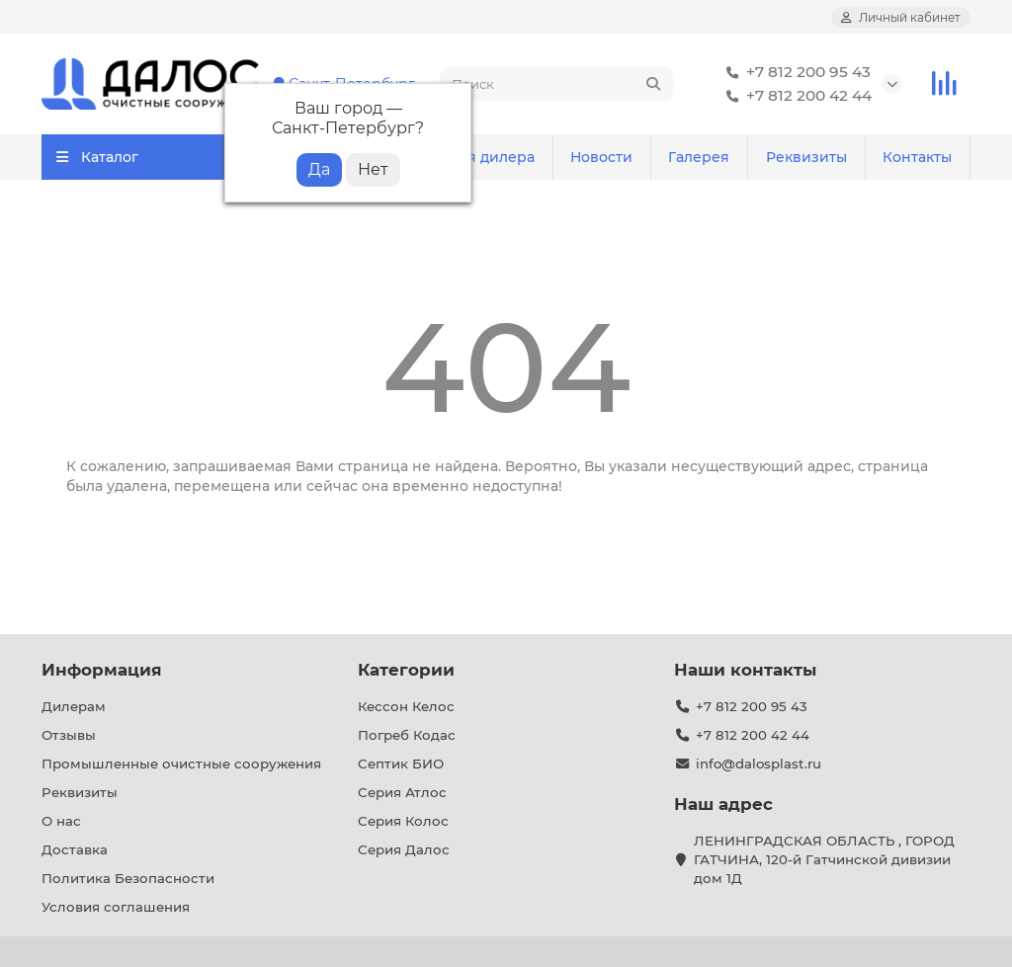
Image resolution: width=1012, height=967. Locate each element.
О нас (61, 821)
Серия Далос (404, 849)
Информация (102, 670)
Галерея (698, 157)
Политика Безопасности (128, 878)
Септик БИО (401, 763)
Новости (601, 157)
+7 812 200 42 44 (795, 96)
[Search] (557, 84)
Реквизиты (806, 157)
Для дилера (491, 157)
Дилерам (74, 706)
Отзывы (69, 735)
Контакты (917, 157)
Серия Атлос (402, 792)
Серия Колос (403, 821)
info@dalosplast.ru (758, 763)
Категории (406, 670)
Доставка (75, 849)
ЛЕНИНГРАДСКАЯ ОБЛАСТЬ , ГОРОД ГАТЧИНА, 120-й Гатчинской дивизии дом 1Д (824, 859)
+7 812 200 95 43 (794, 72)
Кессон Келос (406, 706)
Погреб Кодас (407, 735)
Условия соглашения (116, 907)
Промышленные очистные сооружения (181, 763)
